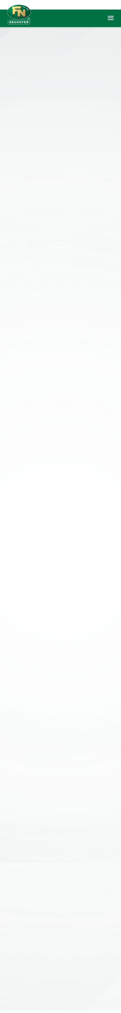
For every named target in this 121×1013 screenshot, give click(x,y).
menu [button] (111, 18)
